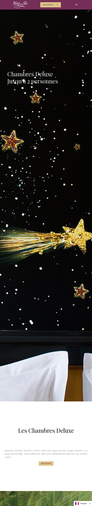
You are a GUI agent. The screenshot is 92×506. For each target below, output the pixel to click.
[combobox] (83, 503)
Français (81, 503)
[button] (50, 4)
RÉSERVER (46, 463)
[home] (20, 4)
